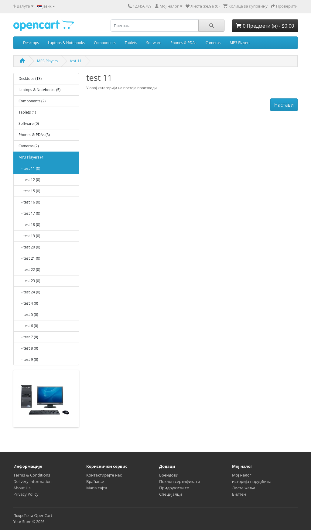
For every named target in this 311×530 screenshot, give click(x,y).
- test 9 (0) (28, 359)
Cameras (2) (29, 146)
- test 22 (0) (29, 269)
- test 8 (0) (28, 348)
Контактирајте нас (104, 475)
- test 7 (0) (28, 337)
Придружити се (174, 488)
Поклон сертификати (179, 481)
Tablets (131, 42)
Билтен (239, 494)
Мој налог (241, 475)
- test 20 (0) (29, 247)
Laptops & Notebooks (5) (39, 89)
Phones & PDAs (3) (34, 134)
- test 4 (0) (28, 303)
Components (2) (32, 101)
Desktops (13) (30, 78)
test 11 (75, 60)
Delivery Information (32, 481)
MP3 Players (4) (31, 157)
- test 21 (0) (29, 258)
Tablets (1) (27, 112)
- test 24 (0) (29, 292)
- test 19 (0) (29, 235)
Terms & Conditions (31, 475)
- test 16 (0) (29, 202)
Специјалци (170, 494)
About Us (21, 488)
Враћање (95, 481)
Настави (284, 104)
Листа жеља (243, 488)
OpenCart (43, 515)
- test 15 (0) (29, 190)
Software (153, 42)
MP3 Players (240, 42)
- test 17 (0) (29, 213)
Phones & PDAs (183, 42)
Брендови (168, 475)
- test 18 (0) (29, 224)
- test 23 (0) (29, 280)
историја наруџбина (252, 481)
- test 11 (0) (29, 168)
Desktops (31, 42)
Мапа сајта (96, 488)
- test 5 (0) (28, 314)
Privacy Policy (25, 494)
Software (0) (29, 123)
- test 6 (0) (28, 325)
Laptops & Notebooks (66, 42)
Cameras (213, 42)
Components (105, 42)
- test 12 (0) (29, 179)
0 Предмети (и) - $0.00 (265, 25)
